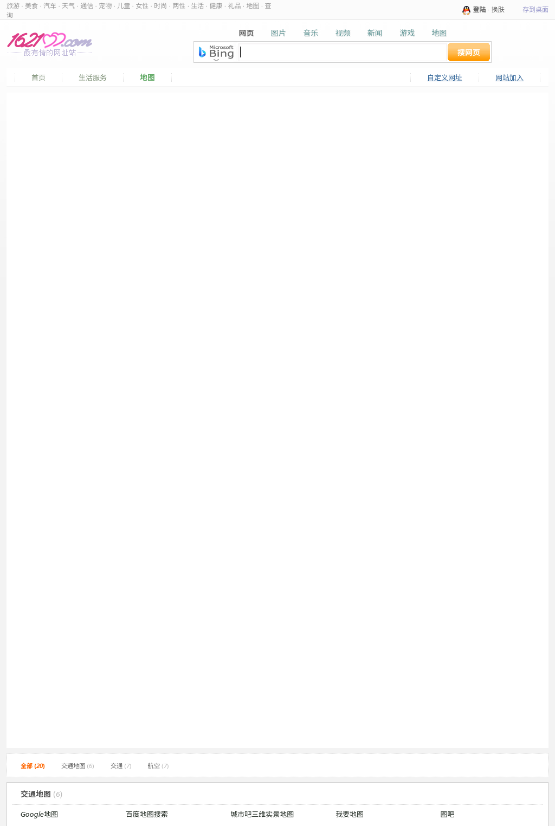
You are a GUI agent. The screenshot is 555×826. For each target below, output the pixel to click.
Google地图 (39, 814)
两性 (178, 6)
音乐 (310, 32)
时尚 (160, 6)
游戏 (407, 32)
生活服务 (93, 77)
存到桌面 (535, 9)
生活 (197, 6)
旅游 (13, 6)
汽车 (49, 6)
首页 (38, 77)
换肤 (498, 9)
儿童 (123, 6)
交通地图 (77, 766)
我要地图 (349, 814)
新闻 (375, 32)
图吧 (448, 814)
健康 (215, 6)
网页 (246, 32)
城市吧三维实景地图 (262, 814)
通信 (86, 6)
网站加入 (509, 77)
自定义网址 (444, 77)
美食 (31, 6)
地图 (252, 6)
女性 (142, 6)
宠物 (105, 6)
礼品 (234, 6)
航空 (158, 766)
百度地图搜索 (147, 814)
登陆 (479, 9)
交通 (121, 766)
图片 (278, 32)
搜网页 (468, 52)
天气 (68, 6)
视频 (342, 32)
